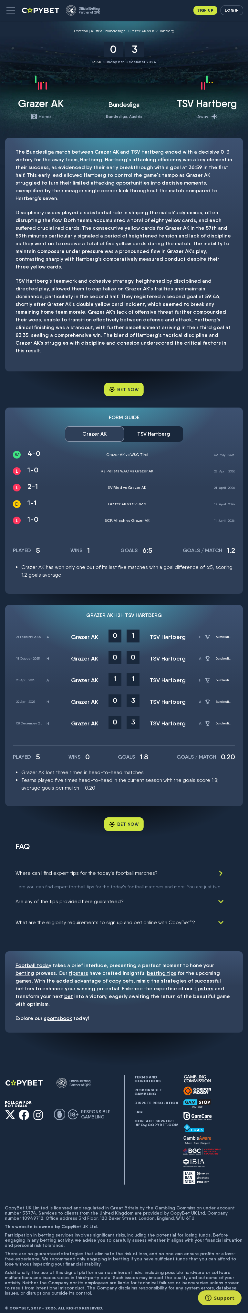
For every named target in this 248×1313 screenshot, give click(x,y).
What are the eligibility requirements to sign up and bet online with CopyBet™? (105, 915)
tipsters (78, 966)
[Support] (220, 1297)
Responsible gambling (148, 1084)
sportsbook (58, 1011)
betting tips (161, 966)
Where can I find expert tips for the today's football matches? (87, 873)
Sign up (205, 10)
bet (68, 989)
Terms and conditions (147, 1072)
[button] (10, 10)
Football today (33, 958)
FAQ (138, 1104)
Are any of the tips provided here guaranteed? (70, 894)
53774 (29, 1205)
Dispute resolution (156, 1095)
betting (25, 966)
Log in (232, 10)
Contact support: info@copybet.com (156, 1115)
